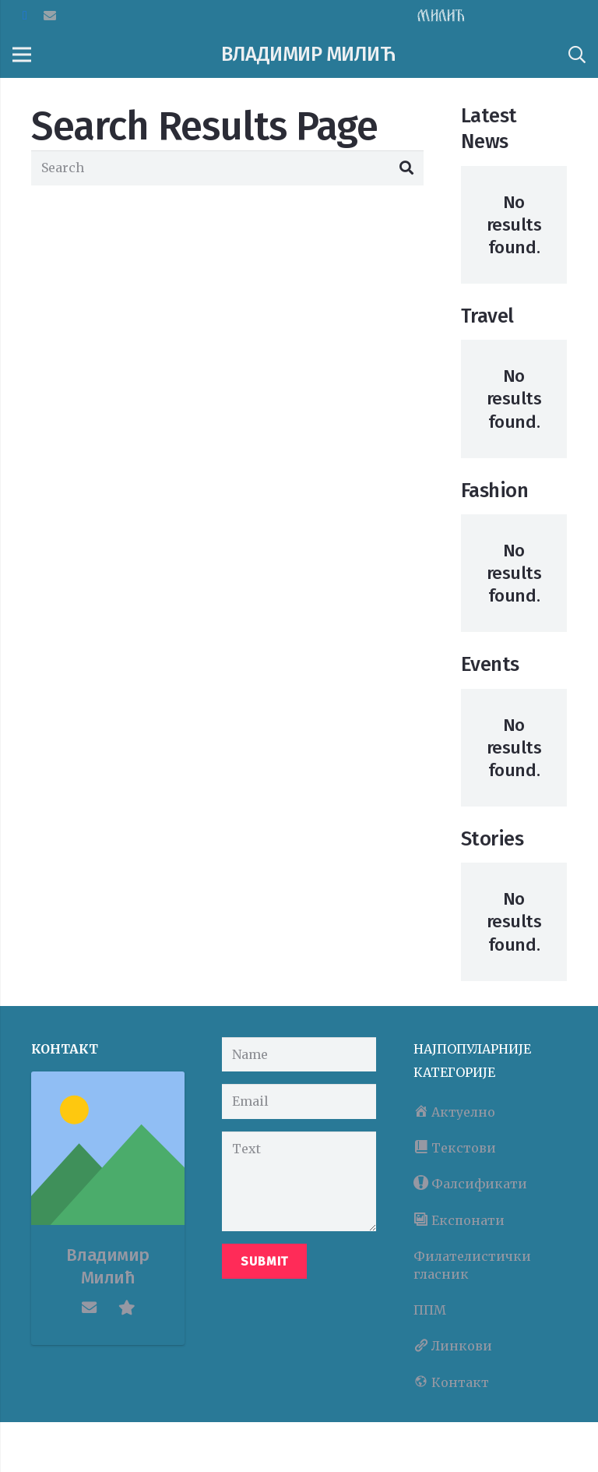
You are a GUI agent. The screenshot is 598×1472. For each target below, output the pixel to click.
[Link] (441, 15)
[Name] (298, 1054)
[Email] (49, 15)
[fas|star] (127, 1307)
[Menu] (21, 54)
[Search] (576, 54)
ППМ (429, 1310)
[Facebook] (24, 15)
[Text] (298, 1181)
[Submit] (264, 1261)
